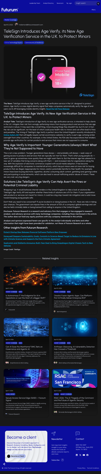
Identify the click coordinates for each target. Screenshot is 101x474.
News (20, 292)
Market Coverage (10, 19)
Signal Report (10, 397)
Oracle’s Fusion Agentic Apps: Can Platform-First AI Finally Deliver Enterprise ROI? (73, 297)
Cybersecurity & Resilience (34, 42)
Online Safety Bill (11, 134)
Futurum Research (14, 417)
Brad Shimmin (14, 364)
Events (56, 397)
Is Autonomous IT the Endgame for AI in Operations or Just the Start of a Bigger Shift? (25, 297)
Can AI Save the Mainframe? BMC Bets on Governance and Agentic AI (24, 349)
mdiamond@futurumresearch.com (31, 24)
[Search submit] (98, 3)
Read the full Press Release (57, 108)
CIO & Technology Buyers (13, 42)
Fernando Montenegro (75, 364)
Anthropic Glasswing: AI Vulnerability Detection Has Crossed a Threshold (74, 349)
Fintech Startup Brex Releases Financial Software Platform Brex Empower (35, 232)
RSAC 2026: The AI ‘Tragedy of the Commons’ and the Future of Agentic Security (74, 401)
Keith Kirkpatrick (62, 312)
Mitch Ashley (24, 364)
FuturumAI (12, 310)
